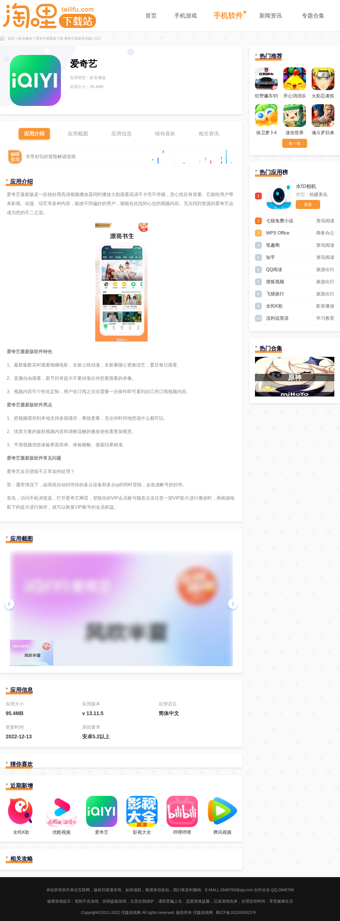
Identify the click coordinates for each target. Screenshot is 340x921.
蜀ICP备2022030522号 (236, 912)
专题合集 (313, 15)
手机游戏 (185, 15)
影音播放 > (26, 38)
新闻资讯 (270, 15)
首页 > (12, 38)
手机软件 (228, 15)
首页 (151, 15)
